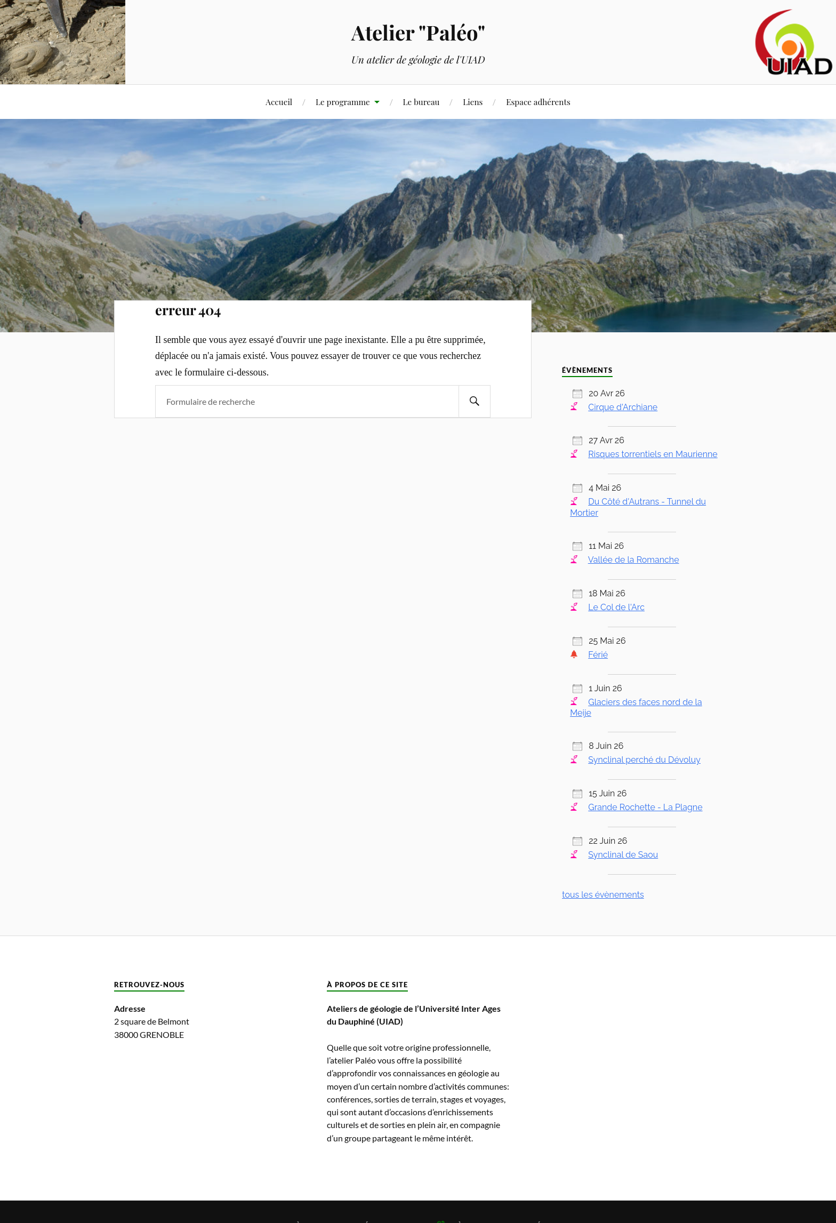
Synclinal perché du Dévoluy (644, 760)
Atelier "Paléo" (418, 32)
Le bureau (421, 101)
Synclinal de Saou (623, 855)
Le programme (343, 101)
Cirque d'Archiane (622, 407)
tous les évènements (603, 895)
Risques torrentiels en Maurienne (652, 454)
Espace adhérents (538, 101)
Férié (598, 655)
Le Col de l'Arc (616, 607)
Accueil (279, 101)
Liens (473, 101)
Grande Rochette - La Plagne (645, 807)
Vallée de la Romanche (633, 560)
